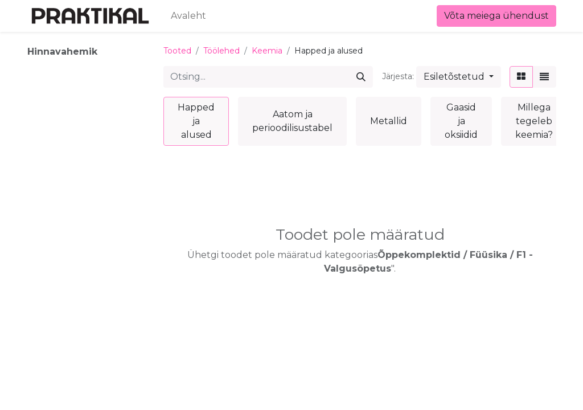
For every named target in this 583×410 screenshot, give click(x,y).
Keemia (267, 51)
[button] (458, 77)
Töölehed (221, 51)
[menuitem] (188, 16)
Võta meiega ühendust (496, 15)
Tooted (177, 51)
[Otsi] (361, 77)
